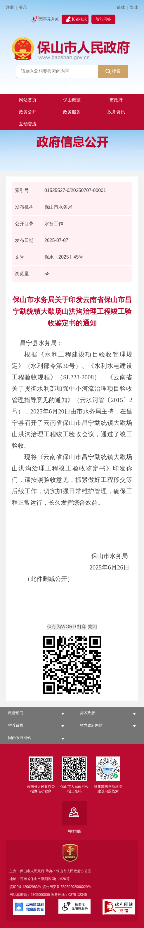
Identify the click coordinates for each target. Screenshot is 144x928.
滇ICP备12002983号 (25, 887)
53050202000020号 (76, 887)
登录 (23, 7)
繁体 (134, 7)
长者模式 (79, 19)
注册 (10, 7)
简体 (121, 7)
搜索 (113, 71)
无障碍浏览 (48, 19)
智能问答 (103, 19)
